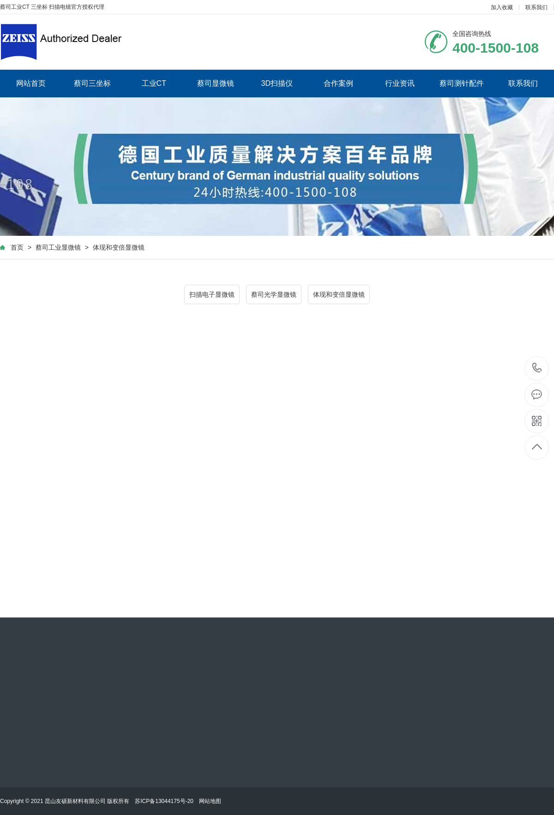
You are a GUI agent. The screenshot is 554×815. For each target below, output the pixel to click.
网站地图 (210, 801)
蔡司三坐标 (92, 83)
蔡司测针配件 (462, 83)
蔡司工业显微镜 (58, 247)
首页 (17, 247)
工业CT (154, 83)
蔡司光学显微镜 (273, 294)
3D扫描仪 (277, 83)
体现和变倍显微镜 (119, 247)
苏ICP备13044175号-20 (164, 801)
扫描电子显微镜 (212, 294)
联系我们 (536, 7)
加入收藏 (502, 7)
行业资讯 (400, 83)
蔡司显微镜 (215, 83)
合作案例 (338, 83)
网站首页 (31, 83)
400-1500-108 (537, 368)
